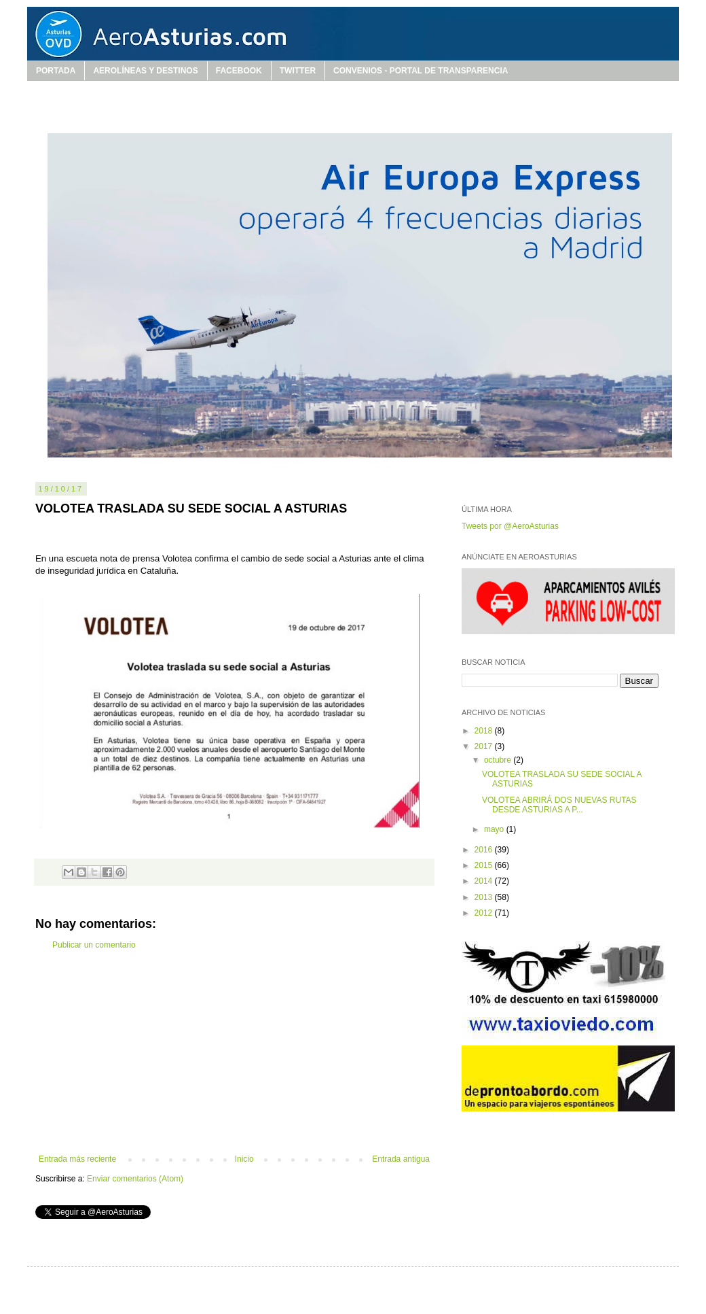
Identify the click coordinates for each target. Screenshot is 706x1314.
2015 (485, 865)
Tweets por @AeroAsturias (510, 526)
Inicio (244, 1159)
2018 (485, 731)
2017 (485, 746)
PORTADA (55, 70)
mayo (495, 829)
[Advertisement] (234, 1052)
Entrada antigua (401, 1159)
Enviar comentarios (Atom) (135, 1178)
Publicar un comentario (94, 945)
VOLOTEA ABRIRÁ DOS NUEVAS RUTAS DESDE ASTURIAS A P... (559, 804)
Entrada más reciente (77, 1159)
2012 (485, 913)
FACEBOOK (239, 70)
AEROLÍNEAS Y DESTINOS (145, 70)
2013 (485, 897)
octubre (498, 760)
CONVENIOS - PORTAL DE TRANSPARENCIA (420, 70)
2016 (485, 849)
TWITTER (298, 70)
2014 (485, 881)
